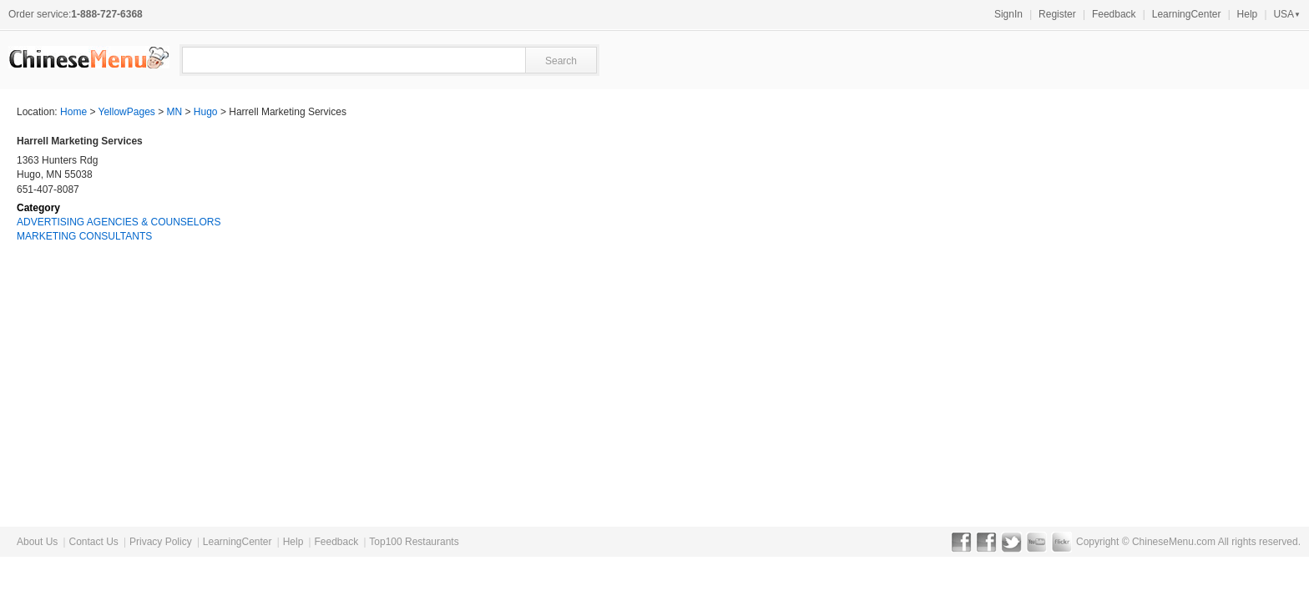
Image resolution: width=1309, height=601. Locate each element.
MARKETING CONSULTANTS (84, 236)
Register (1057, 14)
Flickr (1061, 542)
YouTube (1036, 542)
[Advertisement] (1167, 238)
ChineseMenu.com (1174, 542)
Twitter (1011, 542)
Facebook (961, 542)
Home (73, 112)
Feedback (1114, 14)
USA (1287, 14)
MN (175, 112)
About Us (37, 542)
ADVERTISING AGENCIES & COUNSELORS (119, 222)
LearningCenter (1186, 14)
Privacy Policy (160, 542)
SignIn (1008, 14)
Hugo (206, 112)
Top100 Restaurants (413, 542)
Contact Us (93, 542)
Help (1247, 14)
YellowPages (127, 112)
